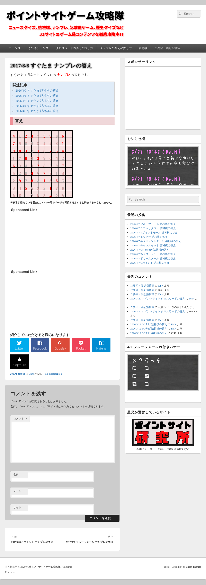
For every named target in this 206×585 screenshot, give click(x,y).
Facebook (40, 348)
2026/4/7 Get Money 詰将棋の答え (149, 249)
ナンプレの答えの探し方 (116, 48)
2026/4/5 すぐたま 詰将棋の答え (37, 100)
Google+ (60, 348)
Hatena (101, 348)
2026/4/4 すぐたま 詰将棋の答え (37, 106)
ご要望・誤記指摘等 (167, 48)
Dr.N (31, 374)
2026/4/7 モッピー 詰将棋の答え (149, 236)
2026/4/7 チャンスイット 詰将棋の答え (153, 245)
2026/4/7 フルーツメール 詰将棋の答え (153, 223)
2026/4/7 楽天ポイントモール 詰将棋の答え (155, 241)
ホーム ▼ (15, 48)
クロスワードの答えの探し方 (74, 48)
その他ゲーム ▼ (38, 48)
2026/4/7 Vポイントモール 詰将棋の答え (154, 232)
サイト (17, 508)
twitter (19, 348)
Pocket (81, 348)
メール (17, 491)
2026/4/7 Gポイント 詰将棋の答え (150, 262)
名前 (16, 474)
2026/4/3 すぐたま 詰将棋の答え (37, 111)
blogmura (19, 365)
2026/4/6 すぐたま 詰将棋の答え (37, 95)
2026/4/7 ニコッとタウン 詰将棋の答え (153, 228)
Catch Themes (193, 567)
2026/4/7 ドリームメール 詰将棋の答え (153, 258)
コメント (20, 419)
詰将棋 (143, 48)
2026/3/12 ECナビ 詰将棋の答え (148, 324)
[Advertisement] (41, 239)
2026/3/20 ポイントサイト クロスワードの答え (157, 298)
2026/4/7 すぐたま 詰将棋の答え (37, 90)
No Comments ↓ (53, 374)
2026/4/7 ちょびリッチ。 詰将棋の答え (153, 254)
